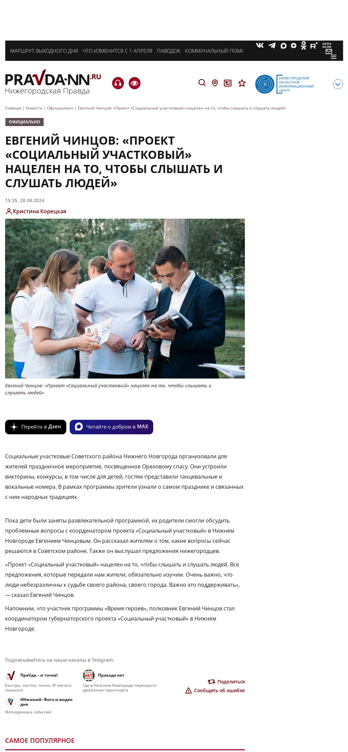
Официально (24, 122)
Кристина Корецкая (39, 211)
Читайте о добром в (117, 426)
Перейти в (41, 426)
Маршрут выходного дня (44, 50)
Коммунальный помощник (223, 50)
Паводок (169, 50)
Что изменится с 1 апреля (118, 50)
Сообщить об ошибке (219, 690)
